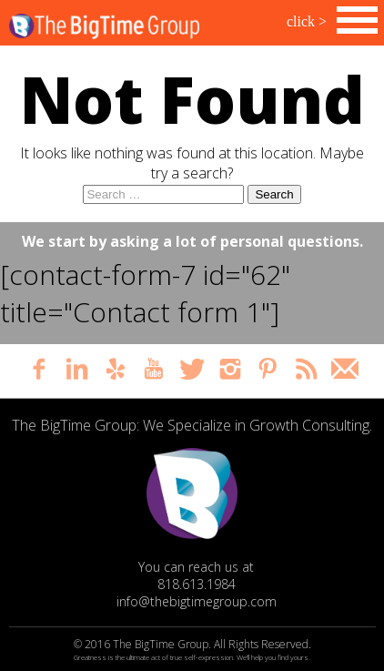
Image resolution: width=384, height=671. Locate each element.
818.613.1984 (196, 584)
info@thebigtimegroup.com (196, 601)
